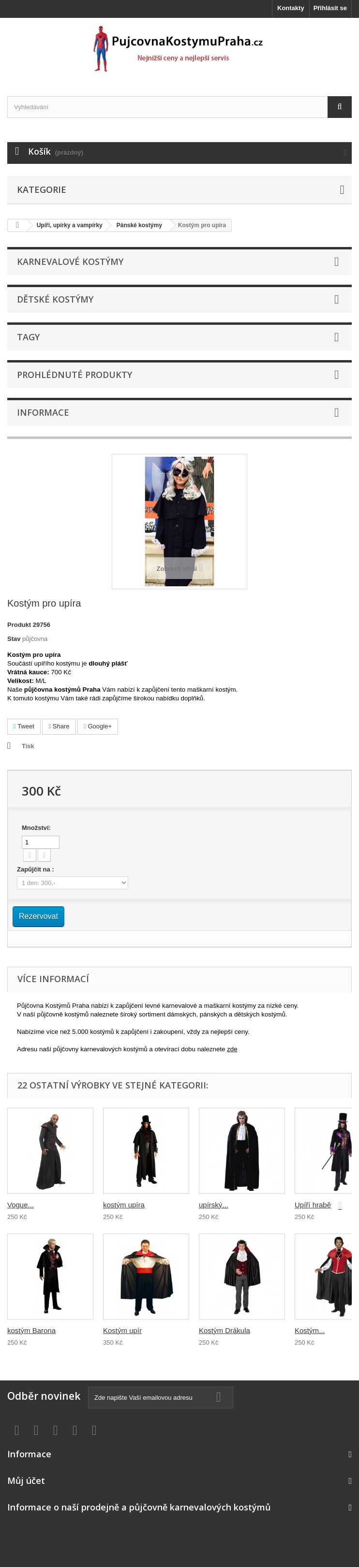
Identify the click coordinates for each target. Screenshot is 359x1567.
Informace (43, 412)
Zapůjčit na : (36, 869)
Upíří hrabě (313, 1205)
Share (58, 726)
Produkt (19, 624)
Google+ (98, 726)
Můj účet (26, 1480)
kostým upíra (124, 1205)
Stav (13, 638)
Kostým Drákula (224, 1330)
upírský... (213, 1205)
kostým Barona (31, 1330)
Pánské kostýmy (139, 225)
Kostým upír (122, 1330)
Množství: (36, 827)
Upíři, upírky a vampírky (70, 225)
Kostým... (310, 1330)
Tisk (28, 746)
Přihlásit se (330, 8)
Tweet (24, 726)
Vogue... (20, 1205)
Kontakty (290, 8)
